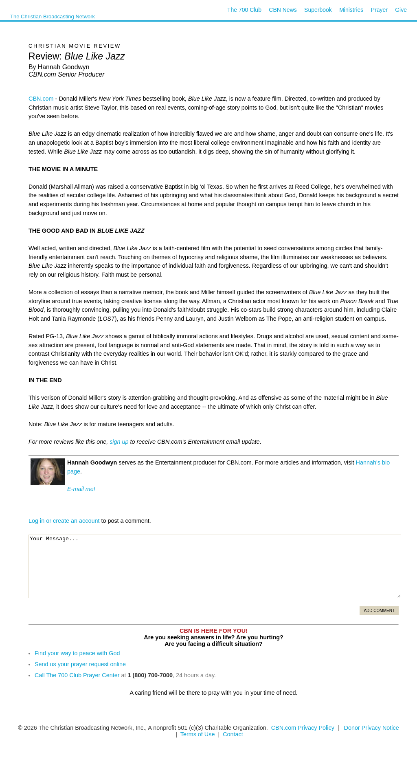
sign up (119, 441)
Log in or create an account (64, 520)
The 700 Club (244, 10)
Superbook (318, 10)
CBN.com (41, 98)
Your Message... (215, 566)
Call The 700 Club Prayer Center (77, 675)
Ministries (351, 10)
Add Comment (379, 610)
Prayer (379, 10)
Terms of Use (198, 734)
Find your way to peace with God (77, 653)
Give (401, 10)
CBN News (282, 10)
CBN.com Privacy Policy (302, 727)
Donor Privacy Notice (371, 727)
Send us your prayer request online (80, 664)
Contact (233, 734)
